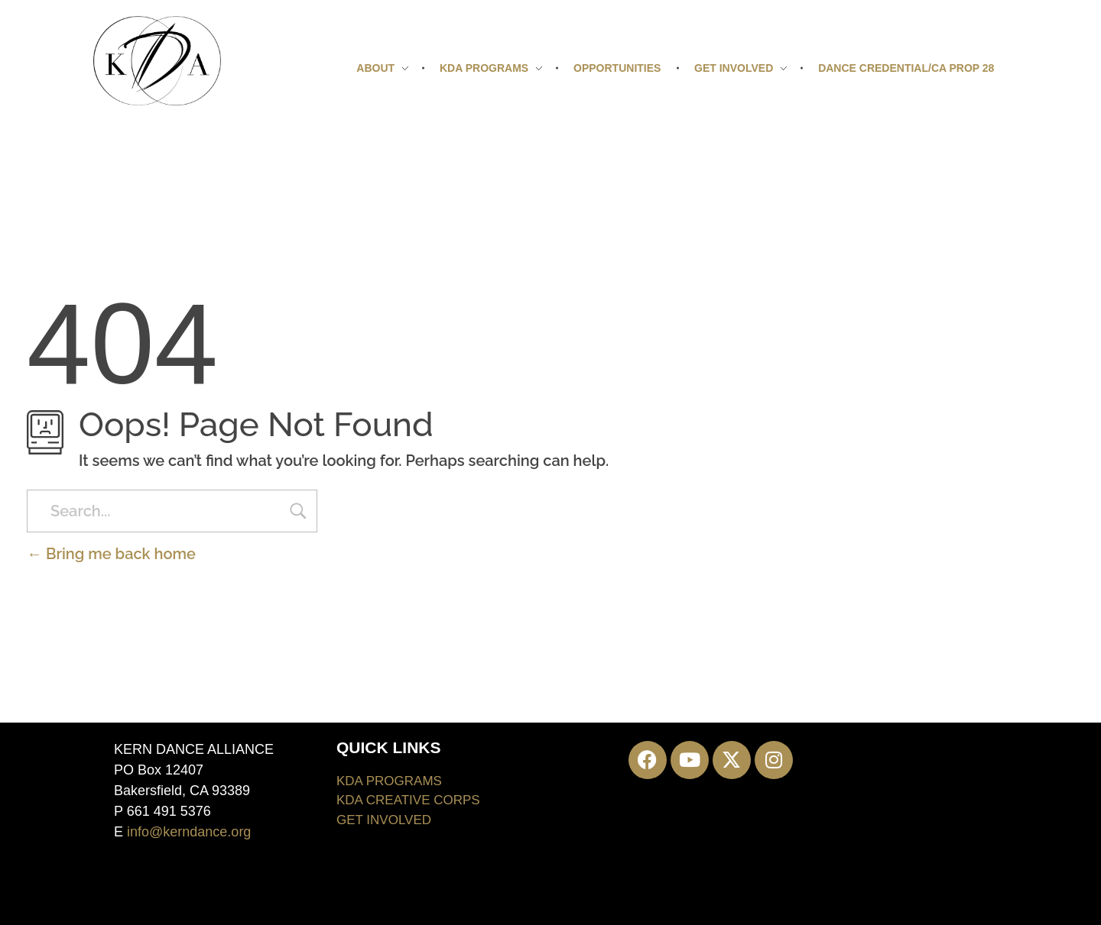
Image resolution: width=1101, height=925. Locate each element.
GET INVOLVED (383, 820)
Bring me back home (111, 554)
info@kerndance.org (189, 831)
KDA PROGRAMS (389, 781)
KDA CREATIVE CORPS (408, 800)
